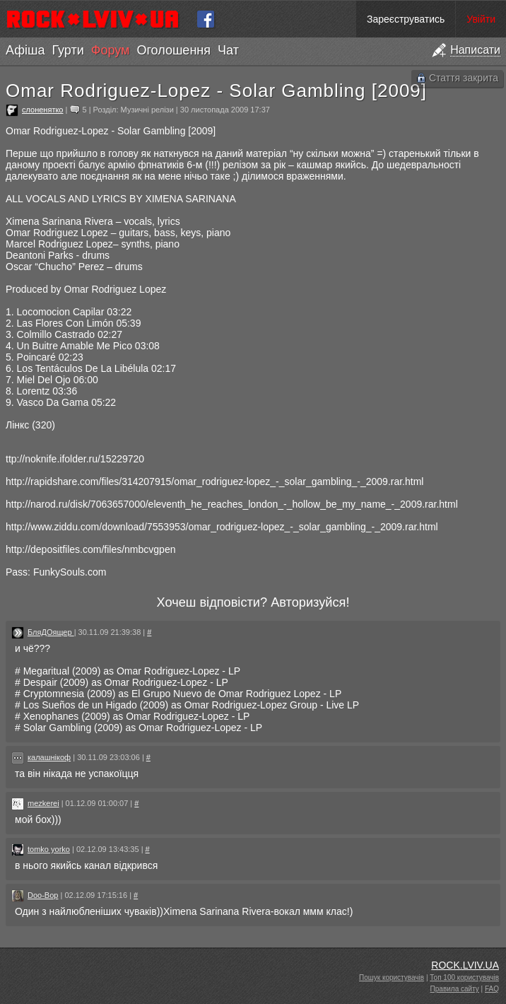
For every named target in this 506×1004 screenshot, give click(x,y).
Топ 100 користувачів (464, 977)
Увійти (480, 19)
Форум (110, 50)
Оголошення (173, 50)
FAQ (492, 989)
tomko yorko (49, 849)
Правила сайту (454, 989)
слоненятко (42, 109)
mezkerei (43, 803)
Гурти (67, 50)
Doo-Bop (43, 895)
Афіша (25, 50)
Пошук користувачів (391, 977)
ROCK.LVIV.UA (465, 965)
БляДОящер (51, 632)
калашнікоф (49, 757)
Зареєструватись (406, 19)
